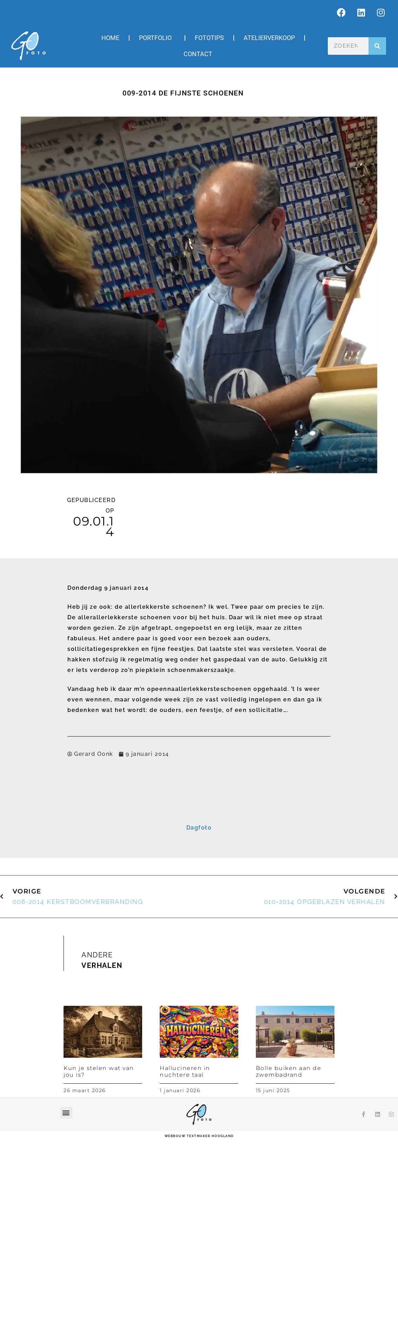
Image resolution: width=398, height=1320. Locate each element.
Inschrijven (199, 902)
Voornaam (114, 853)
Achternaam (116, 875)
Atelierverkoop (269, 37)
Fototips (209, 37)
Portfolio (157, 37)
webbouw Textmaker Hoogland (199, 1314)
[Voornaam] (199, 863)
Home (110, 37)
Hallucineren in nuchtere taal (185, 1250)
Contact (198, 54)
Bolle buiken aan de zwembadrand (288, 1250)
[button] (66, 1291)
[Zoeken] (377, 46)
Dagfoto (199, 1006)
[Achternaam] (199, 884)
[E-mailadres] (199, 841)
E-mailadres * (117, 831)
